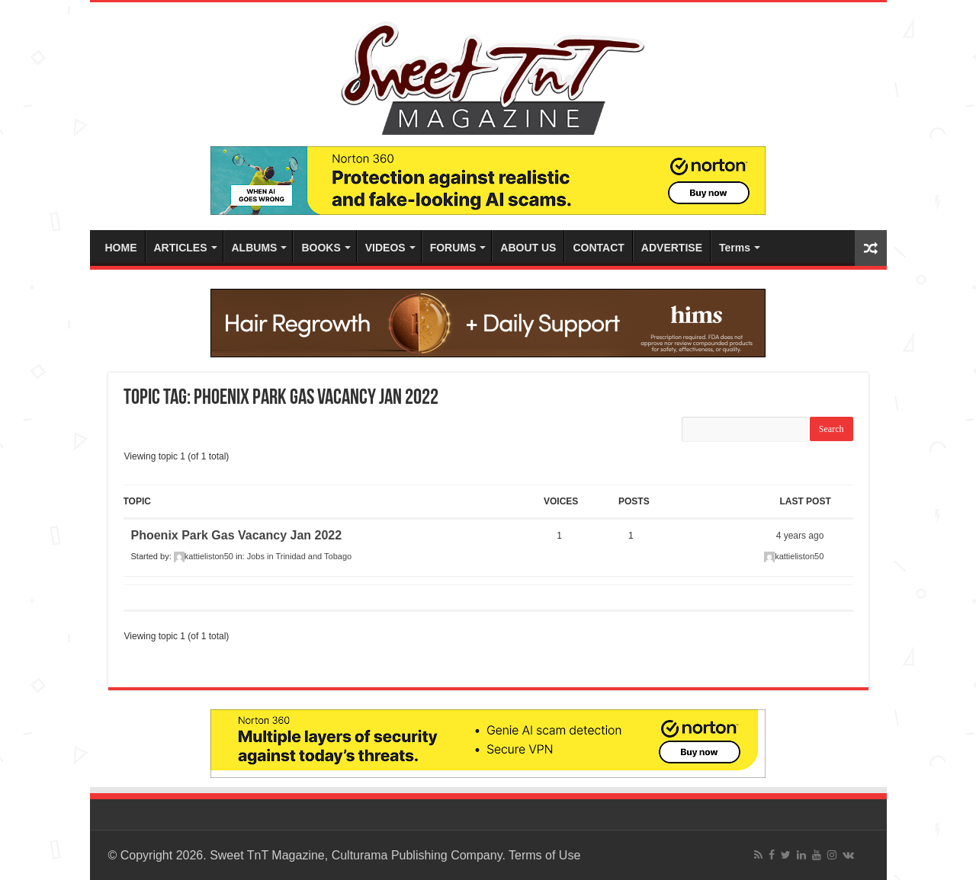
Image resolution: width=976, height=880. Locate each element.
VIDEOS (385, 248)
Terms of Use (544, 855)
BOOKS (320, 248)
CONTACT (598, 248)
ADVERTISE (671, 248)
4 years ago (800, 535)
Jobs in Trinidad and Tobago (299, 556)
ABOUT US (528, 248)
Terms (734, 248)
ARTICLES (180, 248)
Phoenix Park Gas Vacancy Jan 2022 (236, 535)
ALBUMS (255, 248)
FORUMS (453, 248)
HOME (121, 248)
